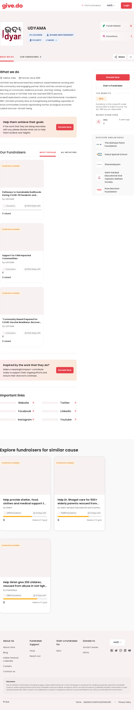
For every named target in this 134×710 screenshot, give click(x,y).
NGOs (86, 652)
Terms (79, 702)
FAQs (32, 650)
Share (119, 57)
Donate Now (64, 127)
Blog (5, 652)
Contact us (9, 671)
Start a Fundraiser (113, 85)
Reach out (35, 656)
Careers (7, 666)
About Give (9, 647)
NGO (58, 650)
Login (126, 5)
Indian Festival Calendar (10, 659)
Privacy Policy (125, 702)
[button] (36, 35)
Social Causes (90, 647)
